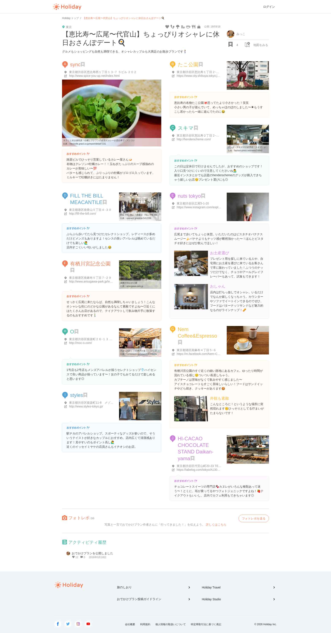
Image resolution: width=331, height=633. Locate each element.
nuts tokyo (189, 196)
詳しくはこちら (216, 524)
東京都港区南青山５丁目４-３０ (90, 209)
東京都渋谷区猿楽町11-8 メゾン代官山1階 (98, 402)
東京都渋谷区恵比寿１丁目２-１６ (199, 72)
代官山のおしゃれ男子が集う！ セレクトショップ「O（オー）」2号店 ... (154, 351)
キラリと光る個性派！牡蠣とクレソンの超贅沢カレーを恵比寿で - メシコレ (99, 140)
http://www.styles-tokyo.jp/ (86, 406)
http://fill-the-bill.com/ (82, 213)
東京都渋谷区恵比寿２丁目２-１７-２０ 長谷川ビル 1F (213, 135)
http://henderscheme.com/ (194, 139)
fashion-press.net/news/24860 (248, 150)
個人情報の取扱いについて (170, 624)
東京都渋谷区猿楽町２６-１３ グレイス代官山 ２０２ (104, 339)
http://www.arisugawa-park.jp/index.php (95, 281)
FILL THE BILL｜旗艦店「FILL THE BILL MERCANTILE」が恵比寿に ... (154, 215)
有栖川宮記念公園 (90, 263)
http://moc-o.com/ (80, 343)
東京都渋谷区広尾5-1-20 (193, 203)
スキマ (186, 128)
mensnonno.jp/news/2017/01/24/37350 (144, 354)
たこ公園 (188, 64)
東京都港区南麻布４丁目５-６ (196, 350)
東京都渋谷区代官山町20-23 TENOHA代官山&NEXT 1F (213, 466)
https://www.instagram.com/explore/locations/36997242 (213, 207)
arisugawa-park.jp (134, 286)
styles (76, 395)
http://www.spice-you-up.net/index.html (94, 75)
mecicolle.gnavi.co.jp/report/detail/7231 (87, 144)
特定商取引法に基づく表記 (206, 624)
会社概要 (130, 624)
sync (75, 64)
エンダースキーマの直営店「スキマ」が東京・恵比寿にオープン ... (259, 147)
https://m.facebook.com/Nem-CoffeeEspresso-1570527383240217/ (220, 354)
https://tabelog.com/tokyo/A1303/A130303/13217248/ (211, 469)
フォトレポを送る (254, 518)
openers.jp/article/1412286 (138, 218)
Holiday (67, 6)
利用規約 (145, 624)
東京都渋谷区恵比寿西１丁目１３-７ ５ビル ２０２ (103, 72)
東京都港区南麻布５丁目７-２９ (90, 277)
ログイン (269, 6)
